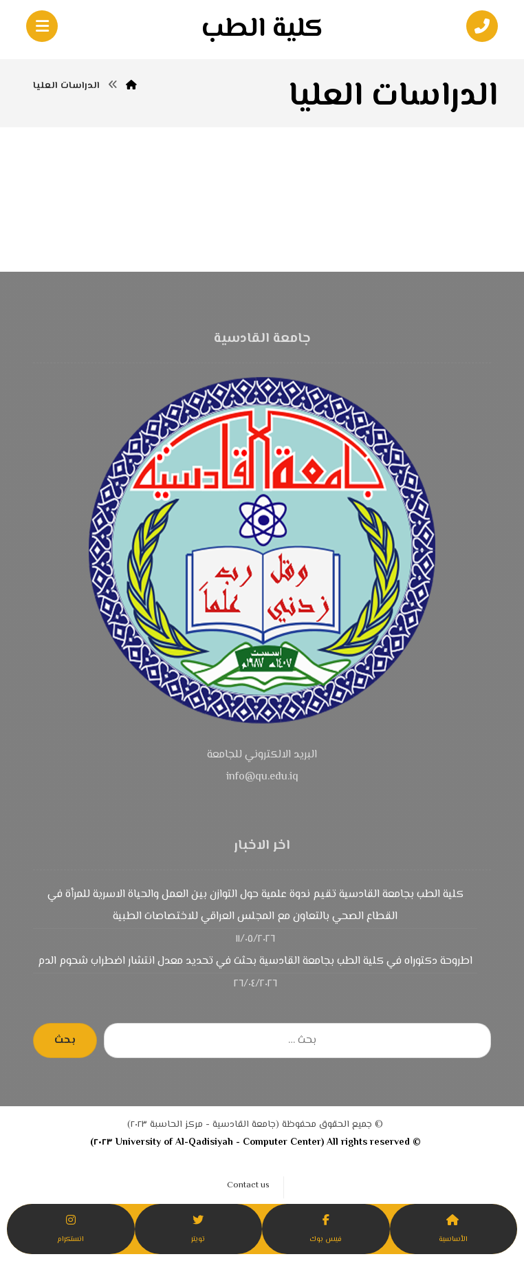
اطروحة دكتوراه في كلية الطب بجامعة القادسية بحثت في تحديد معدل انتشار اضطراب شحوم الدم (255, 961)
